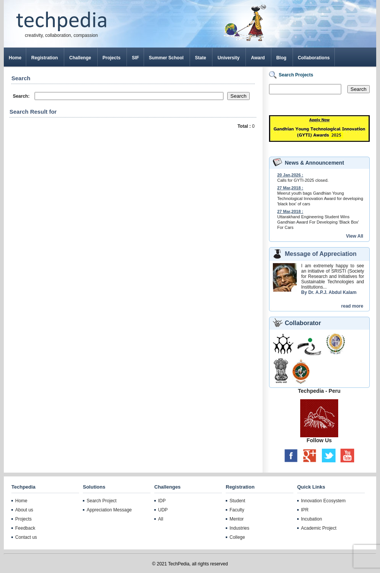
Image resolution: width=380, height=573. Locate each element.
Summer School (166, 57)
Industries (239, 528)
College (237, 537)
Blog (281, 57)
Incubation (311, 519)
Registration (44, 57)
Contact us (26, 537)
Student (237, 500)
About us (24, 510)
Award (257, 57)
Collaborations (314, 57)
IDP (162, 500)
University (228, 57)
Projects (111, 57)
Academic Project (318, 528)
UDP (163, 510)
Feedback (25, 528)
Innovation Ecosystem (323, 500)
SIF (135, 57)
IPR (305, 510)
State (200, 57)
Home (15, 57)
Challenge (80, 57)
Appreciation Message (109, 510)
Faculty (237, 510)
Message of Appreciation (321, 254)
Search (358, 89)
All (160, 519)
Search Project (102, 500)
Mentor (237, 519)
